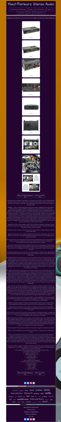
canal (32, 396)
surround (15, 390)
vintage (14, 402)
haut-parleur (17, 393)
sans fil (51, 396)
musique (18, 402)
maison (36, 393)
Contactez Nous (31, 409)
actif (15, 396)
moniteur (28, 402)
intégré (22, 402)
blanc (26, 390)
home (39, 396)
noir (42, 393)
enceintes (21, 390)
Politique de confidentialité (31, 412)
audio (48, 393)
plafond (44, 402)
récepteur (47, 399)
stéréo (47, 390)
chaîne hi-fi (34, 402)
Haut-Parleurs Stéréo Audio (31, 407)
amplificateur (23, 399)
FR (32, 416)
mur (36, 396)
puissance (11, 396)
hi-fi (49, 402)
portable (39, 402)
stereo (31, 390)
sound (19, 396)
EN (30, 416)
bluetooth (28, 393)
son (27, 396)
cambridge (44, 396)
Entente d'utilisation (31, 414)
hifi (10, 399)
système (39, 390)
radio (14, 399)
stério (24, 396)
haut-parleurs (37, 399)
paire (51, 399)
